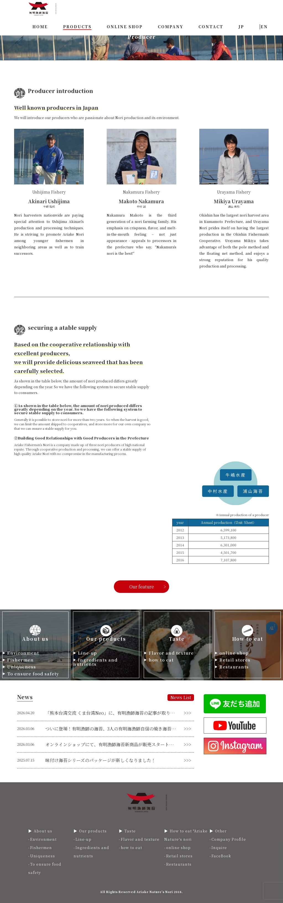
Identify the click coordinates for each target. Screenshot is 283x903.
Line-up (87, 653)
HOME (40, 26)
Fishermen (20, 660)
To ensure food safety (33, 673)
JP (241, 26)
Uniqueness (21, 667)
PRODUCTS (77, 26)
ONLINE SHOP (125, 26)
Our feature (141, 586)
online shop (233, 653)
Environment (23, 653)
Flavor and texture (171, 653)
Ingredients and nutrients (95, 662)
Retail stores (234, 660)
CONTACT (210, 26)
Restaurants (234, 667)
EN (264, 26)
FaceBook (221, 855)
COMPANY (170, 26)
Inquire (219, 847)
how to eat (161, 660)
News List (180, 697)
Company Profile (228, 839)
